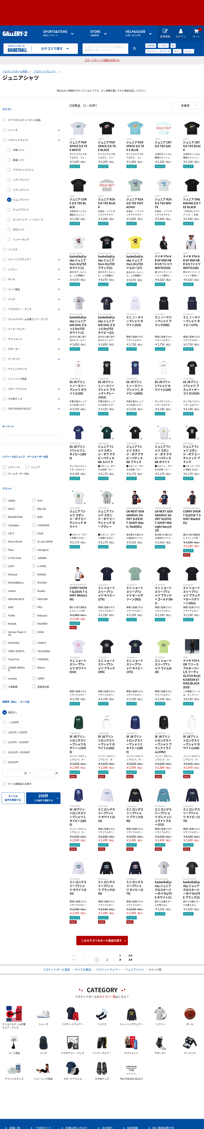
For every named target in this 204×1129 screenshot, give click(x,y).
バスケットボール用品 (15, 71)
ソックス (12, 241)
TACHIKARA (43, 619)
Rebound (42, 584)
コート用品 (14, 281)
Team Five (13, 628)
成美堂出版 (43, 655)
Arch (39, 469)
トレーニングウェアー (19, 251)
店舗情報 (95, 33)
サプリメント (15, 331)
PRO (39, 575)
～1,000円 (13, 683)
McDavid (12, 543)
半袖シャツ (18, 142)
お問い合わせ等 (135, 33)
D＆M (40, 502)
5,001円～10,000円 (18, 703)
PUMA (11, 584)
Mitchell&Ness (16, 551)
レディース (14, 443)
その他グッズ (15, 391)
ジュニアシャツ (21, 192)
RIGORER (42, 592)
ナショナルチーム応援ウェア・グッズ (28, 311)
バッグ (11, 291)
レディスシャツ (21, 172)
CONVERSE (43, 493)
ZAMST (41, 647)
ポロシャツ (18, 221)
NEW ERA (42, 567)
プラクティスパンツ (23, 162)
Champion (13, 493)
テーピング (14, 351)
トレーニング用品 (17, 371)
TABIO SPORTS (16, 619)
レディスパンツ (21, 182)
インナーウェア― (17, 321)
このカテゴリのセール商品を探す (101, 940)
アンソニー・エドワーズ (158, 51)
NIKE (11, 575)
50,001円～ (14, 722)
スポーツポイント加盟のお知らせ (102, 60)
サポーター (14, 341)
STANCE (41, 611)
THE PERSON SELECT (19, 401)
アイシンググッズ (17, 361)
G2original (42, 518)
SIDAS (40, 600)
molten (12, 559)
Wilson (41, 636)
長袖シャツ (18, 152)
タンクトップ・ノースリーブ (28, 212)
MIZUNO (42, 551)
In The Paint (14, 526)
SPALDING (13, 611)
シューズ (12, 122)
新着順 (185, 105)
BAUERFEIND (15, 485)
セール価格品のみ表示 (19, 744)
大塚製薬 (12, 655)
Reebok (12, 592)
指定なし (12, 673)
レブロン (163, 46)
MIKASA (41, 543)
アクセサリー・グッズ (19, 301)
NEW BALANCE (16, 567)
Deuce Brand (15, 510)
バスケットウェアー (45, 71)
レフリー (12, 261)
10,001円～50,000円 (19, 713)
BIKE (40, 485)
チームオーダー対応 (18, 450)
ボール (11, 271)
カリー (177, 51)
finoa (11, 518)
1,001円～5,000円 (17, 693)
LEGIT (11, 534)
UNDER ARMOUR (16, 637)
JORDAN (150, 46)
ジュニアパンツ (21, 202)
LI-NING (41, 534)
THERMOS (42, 628)
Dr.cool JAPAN (45, 510)
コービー (188, 51)
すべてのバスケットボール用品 (24, 112)
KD (173, 46)
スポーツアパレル (17, 381)
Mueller (41, 559)
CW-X (11, 502)
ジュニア (35, 443)
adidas (11, 469)
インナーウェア (21, 231)
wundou (12, 647)
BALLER (41, 477)
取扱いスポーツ (55, 33)
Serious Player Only (17, 601)
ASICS (11, 477)
